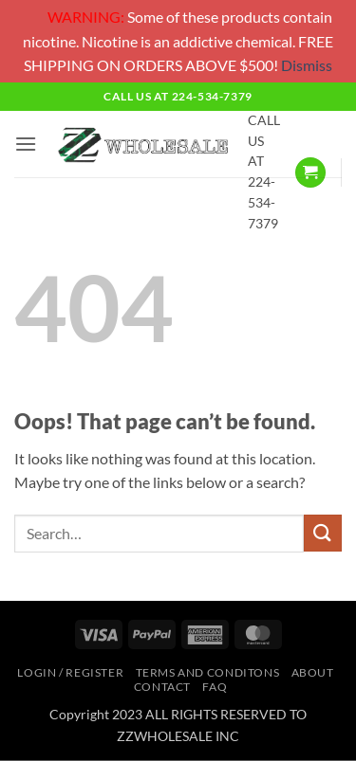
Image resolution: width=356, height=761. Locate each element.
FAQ (214, 686)
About (312, 672)
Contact (162, 686)
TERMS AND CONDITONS (208, 672)
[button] (25, 143)
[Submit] (323, 533)
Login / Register (70, 672)
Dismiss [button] (306, 65)
